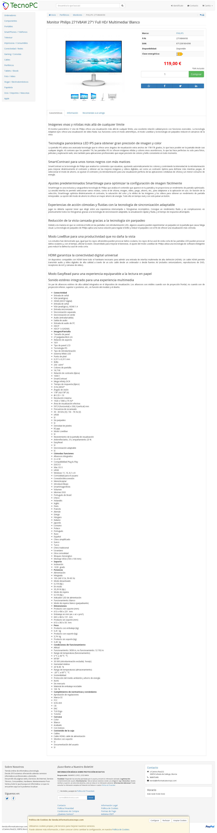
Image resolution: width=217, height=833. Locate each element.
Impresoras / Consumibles (16, 43)
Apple (6, 98)
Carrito (207, 5)
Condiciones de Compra (68, 811)
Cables (7, 59)
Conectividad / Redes (13, 48)
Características (55, 113)
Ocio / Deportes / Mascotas (16, 93)
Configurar (155, 820)
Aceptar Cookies (179, 820)
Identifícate (177, 5)
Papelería (8, 87)
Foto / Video (9, 76)
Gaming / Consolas (12, 54)
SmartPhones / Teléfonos (15, 32)
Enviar (91, 797)
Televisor (8, 37)
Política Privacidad (65, 808)
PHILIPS (180, 33)
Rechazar (166, 820)
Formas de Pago (108, 811)
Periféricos (9, 65)
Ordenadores (10, 15)
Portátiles (8, 26)
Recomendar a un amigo (94, 113)
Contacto (192, 5)
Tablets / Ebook (11, 70)
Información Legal (109, 805)
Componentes (10, 21)
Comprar (196, 74)
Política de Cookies (120, 829)
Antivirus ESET (107, 814)
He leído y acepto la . (77, 791)
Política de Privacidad (108, 785)
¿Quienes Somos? (65, 814)
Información (72, 113)
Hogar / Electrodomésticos (16, 82)
